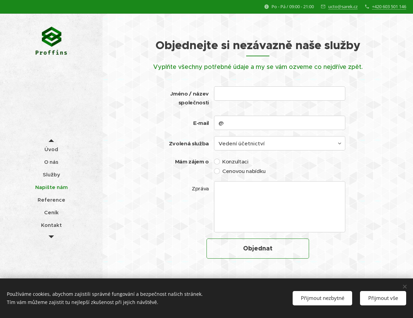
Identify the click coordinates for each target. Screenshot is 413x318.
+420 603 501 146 (389, 6)
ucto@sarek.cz (343, 6)
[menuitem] (51, 149)
